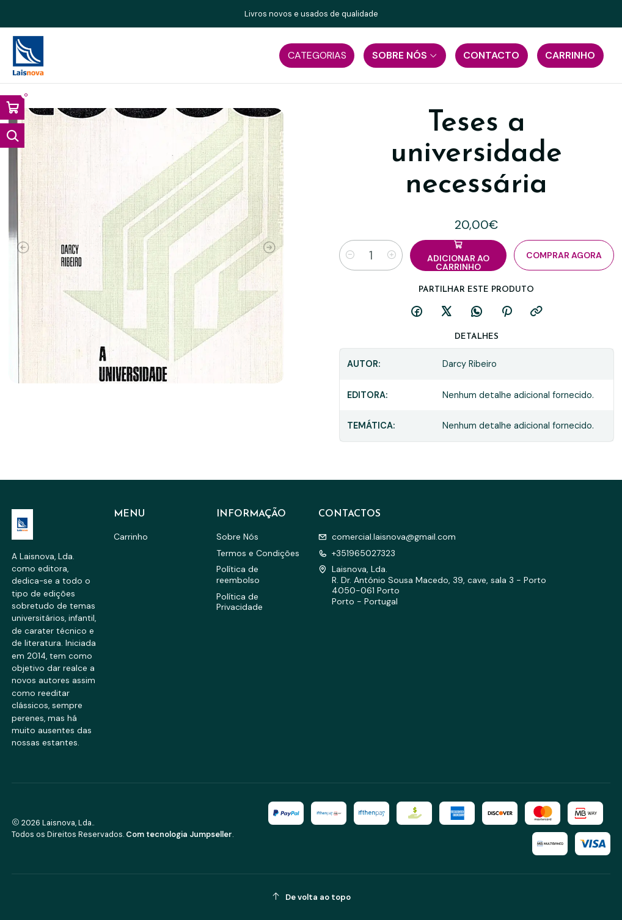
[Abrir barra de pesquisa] (12, 135)
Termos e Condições (257, 553)
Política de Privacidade (239, 602)
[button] (316, 55)
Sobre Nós (237, 536)
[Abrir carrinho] (12, 107)
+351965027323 (356, 553)
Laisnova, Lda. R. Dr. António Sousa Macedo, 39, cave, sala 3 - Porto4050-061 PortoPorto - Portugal (432, 585)
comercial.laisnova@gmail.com (387, 536)
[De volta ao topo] (311, 897)
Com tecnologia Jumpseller (179, 834)
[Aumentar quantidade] (391, 255)
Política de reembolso (238, 574)
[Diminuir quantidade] (350, 255)
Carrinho (131, 536)
